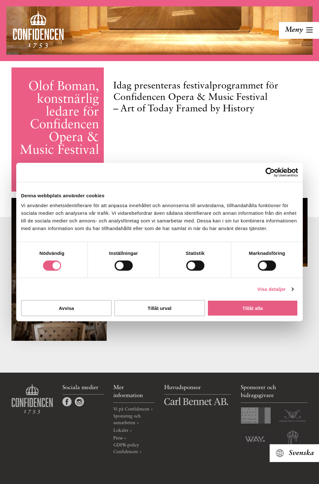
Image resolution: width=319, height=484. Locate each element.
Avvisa (66, 308)
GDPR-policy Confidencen (126, 448)
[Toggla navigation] (299, 30)
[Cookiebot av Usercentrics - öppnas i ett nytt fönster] (270, 172)
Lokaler (120, 430)
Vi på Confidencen (131, 409)
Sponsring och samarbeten (127, 419)
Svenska (301, 453)
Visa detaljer (271, 288)
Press (118, 438)
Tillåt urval (160, 308)
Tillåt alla (253, 308)
